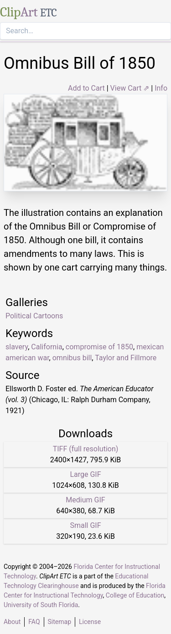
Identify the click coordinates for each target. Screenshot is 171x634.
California (46, 347)
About (12, 621)
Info (161, 88)
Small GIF (85, 525)
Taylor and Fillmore (125, 357)
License (90, 621)
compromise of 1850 (99, 347)
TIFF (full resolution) (86, 449)
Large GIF (85, 474)
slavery (16, 347)
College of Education (135, 595)
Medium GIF (85, 500)
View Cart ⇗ (130, 88)
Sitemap (59, 621)
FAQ (34, 621)
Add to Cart (86, 88)
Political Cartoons (34, 316)
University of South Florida (41, 604)
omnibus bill (72, 357)
